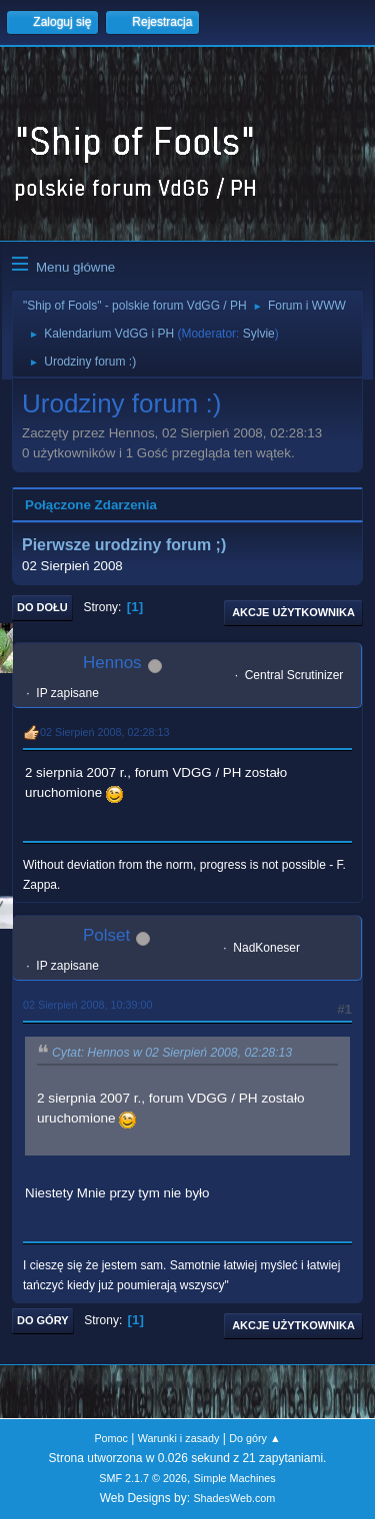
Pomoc (111, 1438)
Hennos (112, 662)
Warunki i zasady (179, 1438)
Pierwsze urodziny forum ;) (124, 545)
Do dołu (42, 607)
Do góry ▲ (254, 1438)
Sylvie (259, 334)
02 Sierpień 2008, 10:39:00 (87, 1005)
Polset (106, 935)
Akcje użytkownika (293, 612)
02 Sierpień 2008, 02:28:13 (104, 732)
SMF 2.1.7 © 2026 (143, 1478)
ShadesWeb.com (234, 1498)
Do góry (43, 1320)
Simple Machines (235, 1478)
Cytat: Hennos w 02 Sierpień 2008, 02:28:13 (172, 1053)
